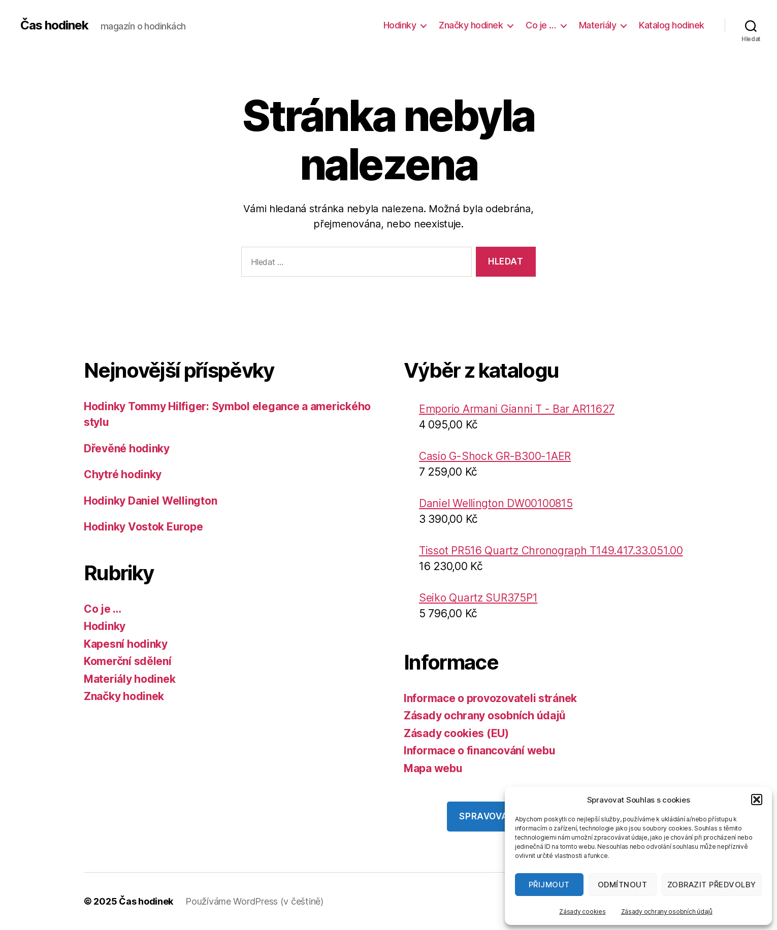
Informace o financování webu (479, 750)
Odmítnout (623, 884)
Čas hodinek (54, 25)
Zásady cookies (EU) (456, 733)
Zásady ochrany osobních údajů (667, 911)
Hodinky (399, 25)
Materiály (598, 25)
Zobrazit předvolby (711, 884)
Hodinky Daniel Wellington (150, 500)
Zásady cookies (582, 911)
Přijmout (549, 884)
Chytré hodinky (122, 474)
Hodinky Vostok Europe (143, 526)
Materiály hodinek (129, 679)
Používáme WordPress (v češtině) (254, 901)
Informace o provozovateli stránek (490, 698)
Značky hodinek (471, 25)
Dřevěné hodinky (127, 448)
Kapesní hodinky (126, 644)
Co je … (541, 25)
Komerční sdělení (128, 661)
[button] (757, 799)
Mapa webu (433, 768)
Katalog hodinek (671, 25)
